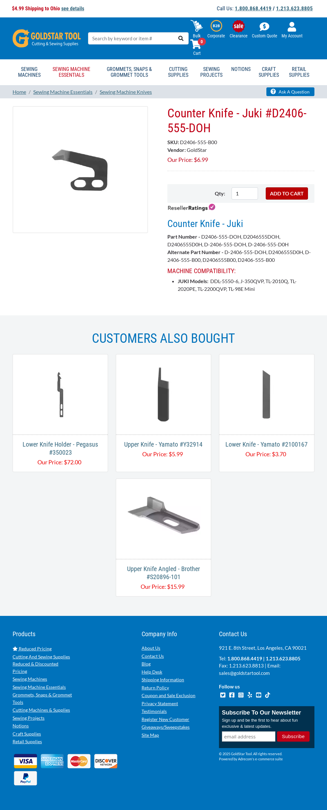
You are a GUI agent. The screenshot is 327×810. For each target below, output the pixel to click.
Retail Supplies (27, 741)
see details (72, 8)
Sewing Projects (29, 718)
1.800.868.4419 (253, 8)
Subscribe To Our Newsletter (261, 713)
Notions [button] (241, 69)
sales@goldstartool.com (244, 673)
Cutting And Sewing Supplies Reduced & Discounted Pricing (41, 664)
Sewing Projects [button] (211, 72)
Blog (146, 664)
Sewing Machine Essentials (39, 687)
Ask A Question (290, 91)
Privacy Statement (160, 703)
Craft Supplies (27, 733)
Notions (21, 725)
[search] (181, 38)
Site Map (150, 735)
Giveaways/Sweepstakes (166, 727)
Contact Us (153, 656)
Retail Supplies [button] (299, 72)
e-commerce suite (269, 759)
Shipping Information (163, 679)
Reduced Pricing (32, 648)
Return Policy (155, 687)
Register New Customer (165, 719)
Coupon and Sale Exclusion (168, 695)
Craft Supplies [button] (269, 72)
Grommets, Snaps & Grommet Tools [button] (129, 72)
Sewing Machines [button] (29, 72)
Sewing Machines (30, 679)
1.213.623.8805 (294, 8)
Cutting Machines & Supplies (41, 710)
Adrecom (245, 759)
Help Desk (152, 672)
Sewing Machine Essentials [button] (71, 72)
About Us (151, 648)
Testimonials (154, 711)
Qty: (220, 193)
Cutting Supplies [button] (178, 72)
